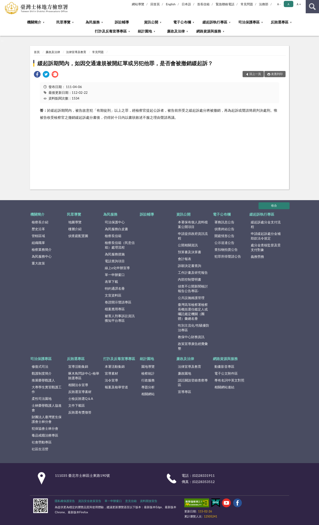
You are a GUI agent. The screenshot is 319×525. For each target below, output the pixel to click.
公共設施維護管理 (191, 298)
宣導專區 (184, 392)
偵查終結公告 (224, 229)
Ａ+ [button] (298, 4)
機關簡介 (34, 22)
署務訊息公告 (224, 222)
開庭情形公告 (224, 236)
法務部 (263, 4)
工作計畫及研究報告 (193, 272)
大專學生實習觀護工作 (47, 389)
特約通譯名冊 (115, 288)
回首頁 (155, 4)
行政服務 (148, 380)
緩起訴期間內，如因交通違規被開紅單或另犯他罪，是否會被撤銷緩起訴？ (125, 63)
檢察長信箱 (113, 236)
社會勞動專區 (42, 442)
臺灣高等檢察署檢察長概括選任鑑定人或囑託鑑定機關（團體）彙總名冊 (193, 311)
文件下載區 (76, 405)
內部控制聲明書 (189, 279)
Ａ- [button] (278, 4)
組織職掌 (38, 243)
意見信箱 (131, 501)
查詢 (312, 6)
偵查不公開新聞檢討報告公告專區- (193, 288)
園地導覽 (148, 366)
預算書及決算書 (189, 252)
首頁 (37, 52)
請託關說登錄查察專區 (193, 382)
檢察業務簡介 (42, 249)
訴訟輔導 (122, 22)
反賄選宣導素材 (79, 392)
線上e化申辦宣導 (117, 268)
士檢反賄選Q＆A (80, 398)
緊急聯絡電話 (225, 4)
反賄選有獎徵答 (79, 412)
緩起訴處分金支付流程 (266, 224)
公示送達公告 (224, 243)
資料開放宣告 (148, 501)
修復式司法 (40, 366)
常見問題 (247, 4)
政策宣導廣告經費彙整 (193, 346)
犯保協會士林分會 (45, 428)
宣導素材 (111, 373)
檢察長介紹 (40, 222)
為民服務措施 (115, 254)
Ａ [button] (288, 4)
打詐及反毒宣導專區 (111, 31)
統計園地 (145, 31)
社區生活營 (40, 449)
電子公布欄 (182, 22)
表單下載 (111, 282)
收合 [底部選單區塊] (274, 205)
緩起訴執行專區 (214, 22)
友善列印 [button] (277, 74)
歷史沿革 (38, 229)
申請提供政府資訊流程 (193, 236)
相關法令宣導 (78, 385)
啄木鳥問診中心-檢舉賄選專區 (83, 375)
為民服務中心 (42, 256)
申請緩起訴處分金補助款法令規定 (266, 236)
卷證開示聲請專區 (118, 302)
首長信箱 (203, 4)
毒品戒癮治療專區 (45, 435)
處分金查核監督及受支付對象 (266, 247)
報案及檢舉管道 (116, 387)
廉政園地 (184, 373)
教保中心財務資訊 (191, 337)
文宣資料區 (113, 295)
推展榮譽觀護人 (43, 380)
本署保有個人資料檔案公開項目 (193, 224)
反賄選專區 (279, 22)
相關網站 (148, 394)
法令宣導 (111, 380)
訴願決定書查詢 (189, 266)
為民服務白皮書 (116, 229)
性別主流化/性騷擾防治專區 (193, 327)
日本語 (186, 4)
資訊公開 (151, 22)
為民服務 (93, 22)
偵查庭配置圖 (78, 236)
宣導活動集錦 (78, 366)
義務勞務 (257, 257)
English (171, 4)
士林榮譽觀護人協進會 (47, 407)
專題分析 (148, 387)
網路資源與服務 (208, 31)
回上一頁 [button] (255, 74)
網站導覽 (138, 4)
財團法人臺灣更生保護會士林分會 (47, 419)
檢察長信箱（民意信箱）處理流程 (120, 245)
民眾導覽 (63, 22)
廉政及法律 (176, 31)
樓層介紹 (75, 229)
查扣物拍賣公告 (226, 249)
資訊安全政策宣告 (89, 501)
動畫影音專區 (224, 366)
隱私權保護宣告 (65, 501)
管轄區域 (38, 236)
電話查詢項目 (115, 261)
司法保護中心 (115, 222)
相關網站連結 (224, 387)
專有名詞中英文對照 (229, 380)
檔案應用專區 (115, 309)
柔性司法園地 (42, 398)
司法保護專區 (249, 22)
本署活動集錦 (115, 366)
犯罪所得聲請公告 (227, 256)
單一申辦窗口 (115, 275)
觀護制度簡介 (42, 373)
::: (3, 3)
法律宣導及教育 (76, 52)
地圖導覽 (75, 222)
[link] (37, 75)
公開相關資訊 (188, 245)
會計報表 (184, 259)
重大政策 (38, 263)
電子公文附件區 (226, 373)
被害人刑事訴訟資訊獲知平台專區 (120, 318)
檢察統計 (148, 373)
